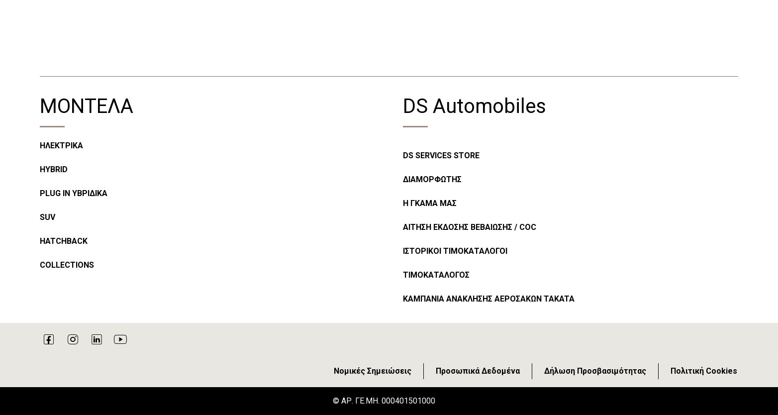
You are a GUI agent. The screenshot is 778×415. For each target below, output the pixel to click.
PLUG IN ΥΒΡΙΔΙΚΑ (73, 193)
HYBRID (54, 169)
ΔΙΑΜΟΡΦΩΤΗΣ (432, 179)
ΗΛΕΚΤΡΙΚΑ (61, 145)
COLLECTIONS (67, 265)
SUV (47, 217)
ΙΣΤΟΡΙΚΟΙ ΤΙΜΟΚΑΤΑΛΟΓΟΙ (455, 251)
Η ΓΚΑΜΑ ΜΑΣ (430, 203)
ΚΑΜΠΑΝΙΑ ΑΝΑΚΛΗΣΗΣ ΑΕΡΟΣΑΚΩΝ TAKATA (489, 299)
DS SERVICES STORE (441, 155)
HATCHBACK (64, 241)
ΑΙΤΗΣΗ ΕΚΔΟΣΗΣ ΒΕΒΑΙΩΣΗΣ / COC (469, 227)
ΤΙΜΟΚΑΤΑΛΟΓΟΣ (436, 275)
